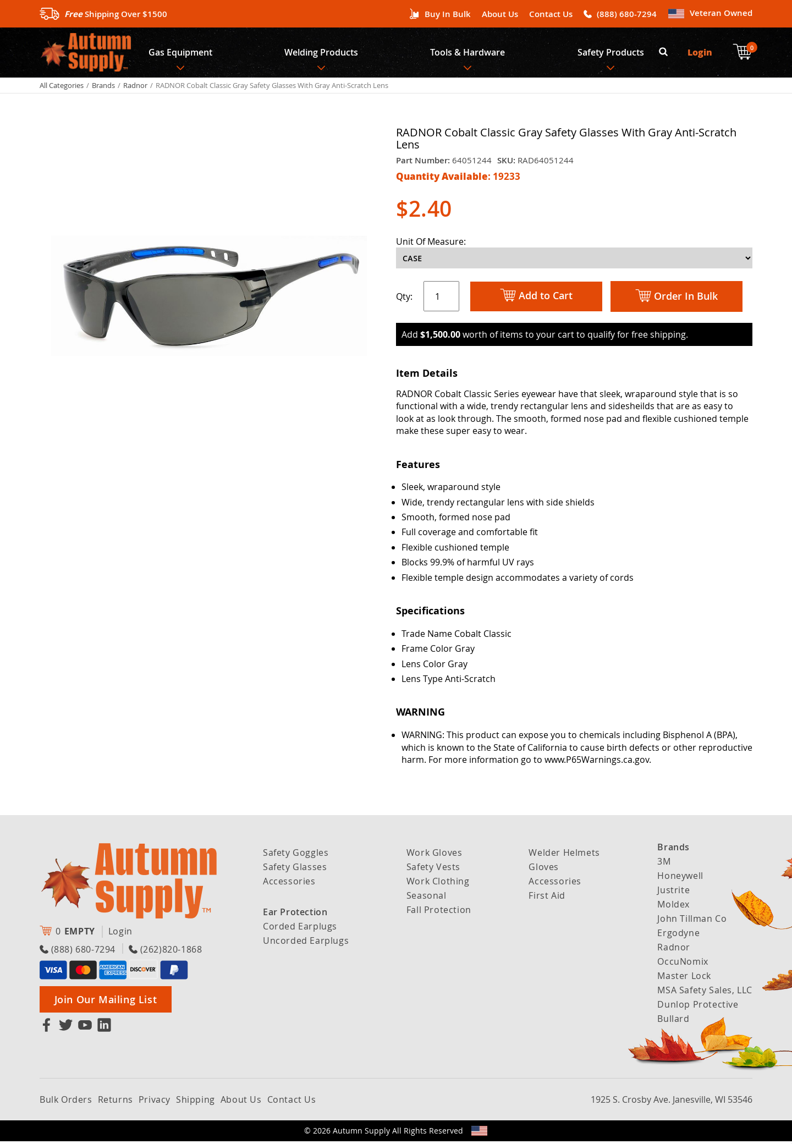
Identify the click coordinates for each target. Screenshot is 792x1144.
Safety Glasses (295, 870)
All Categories (62, 88)
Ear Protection (295, 915)
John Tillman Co (692, 921)
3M (663, 864)
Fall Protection (438, 912)
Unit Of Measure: (431, 244)
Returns (115, 1102)
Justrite (673, 893)
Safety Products (613, 54)
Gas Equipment (180, 54)
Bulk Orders (66, 1102)
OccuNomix (682, 964)
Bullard (673, 1021)
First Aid (547, 898)
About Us (500, 14)
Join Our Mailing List (105, 1002)
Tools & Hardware (469, 54)
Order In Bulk (676, 299)
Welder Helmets (564, 855)
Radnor (135, 88)
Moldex (673, 907)
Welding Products (322, 54)
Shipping (195, 1102)
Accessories (289, 884)
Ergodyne (678, 936)
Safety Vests (433, 870)
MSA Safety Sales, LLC (704, 993)
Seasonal (426, 898)
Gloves (544, 870)
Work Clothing (438, 884)
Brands (103, 88)
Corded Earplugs (300, 929)
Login (700, 53)
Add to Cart (536, 299)
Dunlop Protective (697, 1007)
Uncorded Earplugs (306, 943)
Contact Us (551, 14)
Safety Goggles (295, 855)
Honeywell (680, 878)
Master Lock (684, 978)
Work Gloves (434, 855)
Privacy (154, 1102)
